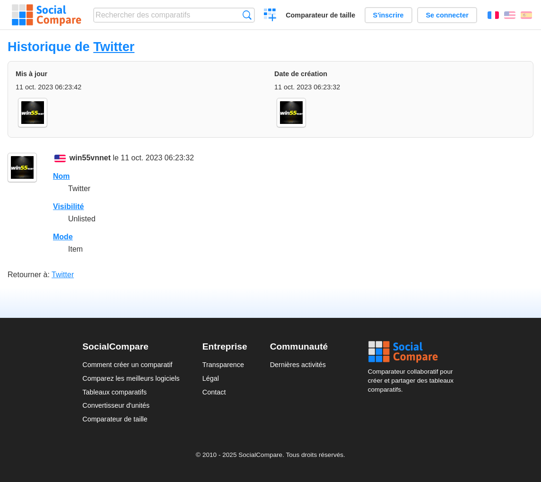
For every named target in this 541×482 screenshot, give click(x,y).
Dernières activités (298, 364)
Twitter (113, 46)
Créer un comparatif (270, 16)
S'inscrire (388, 15)
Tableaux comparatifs (114, 392)
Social (413, 352)
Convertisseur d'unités (115, 405)
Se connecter (447, 15)
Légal (210, 378)
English (509, 15)
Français (493, 15)
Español (526, 15)
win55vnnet (90, 158)
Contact (214, 392)
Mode (63, 237)
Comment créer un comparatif (127, 364)
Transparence (223, 364)
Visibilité (68, 206)
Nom (61, 176)
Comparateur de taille (320, 15)
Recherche (247, 14)
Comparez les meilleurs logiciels (131, 378)
